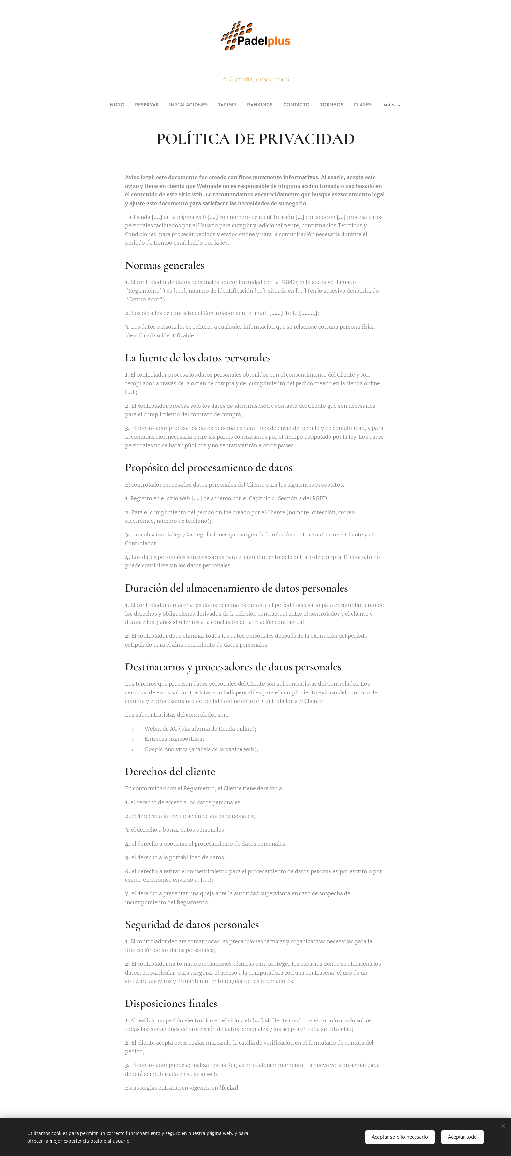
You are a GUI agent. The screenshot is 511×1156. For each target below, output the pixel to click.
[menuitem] (119, 105)
